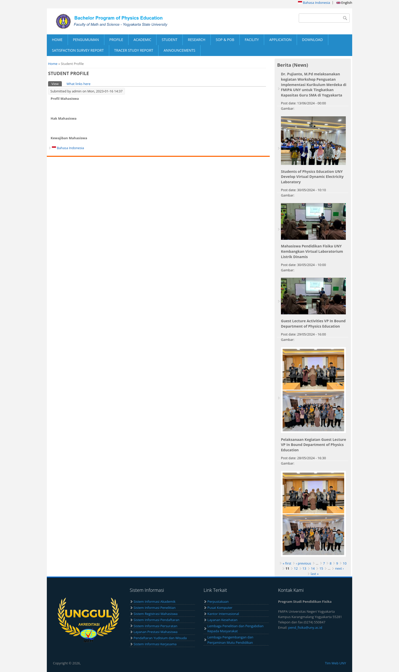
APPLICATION (280, 39)
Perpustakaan (218, 601)
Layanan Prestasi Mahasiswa (156, 631)
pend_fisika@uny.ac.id (305, 627)
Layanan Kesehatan (222, 620)
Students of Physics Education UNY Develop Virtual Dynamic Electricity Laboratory (312, 177)
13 (304, 568)
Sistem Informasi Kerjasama (155, 644)
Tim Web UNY (335, 663)
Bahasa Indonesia (314, 2)
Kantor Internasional (223, 613)
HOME (57, 39)
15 (321, 568)
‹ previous (303, 563)
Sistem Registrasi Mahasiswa (156, 613)
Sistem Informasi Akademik (155, 601)
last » (315, 573)
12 (296, 568)
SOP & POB (225, 39)
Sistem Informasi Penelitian (155, 607)
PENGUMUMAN (86, 39)
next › (339, 568)
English (344, 2)
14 (313, 568)
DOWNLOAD (312, 39)
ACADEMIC (142, 39)
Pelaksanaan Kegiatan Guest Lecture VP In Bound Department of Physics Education (313, 445)
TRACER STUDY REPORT (133, 50)
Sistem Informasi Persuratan (155, 626)
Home (53, 63)
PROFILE (116, 39)
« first (287, 563)
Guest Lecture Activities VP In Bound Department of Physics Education (313, 323)
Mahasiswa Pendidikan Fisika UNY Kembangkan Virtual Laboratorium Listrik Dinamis (312, 251)
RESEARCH (196, 39)
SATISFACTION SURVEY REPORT (78, 50)
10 (345, 563)
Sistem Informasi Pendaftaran (156, 620)
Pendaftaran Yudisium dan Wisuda (160, 638)
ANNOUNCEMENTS (179, 50)
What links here (78, 83)
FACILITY (252, 39)
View (56, 83)
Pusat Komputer (219, 607)
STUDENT (169, 39)
